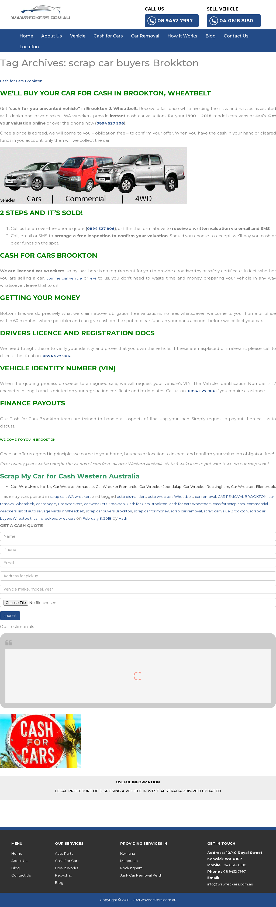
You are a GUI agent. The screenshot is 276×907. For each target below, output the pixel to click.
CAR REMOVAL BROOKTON (242, 496)
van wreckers (45, 518)
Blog (210, 36)
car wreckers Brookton (104, 504)
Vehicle (77, 36)
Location (29, 46)
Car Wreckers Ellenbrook (253, 486)
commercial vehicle (64, 278)
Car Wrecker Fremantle (116, 486)
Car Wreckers (70, 504)
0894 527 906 (110, 123)
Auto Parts (64, 853)
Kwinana (127, 853)
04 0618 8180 (231, 20)
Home (26, 36)
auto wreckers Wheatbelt (170, 496)
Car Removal (145, 36)
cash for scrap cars (229, 504)
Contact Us (236, 36)
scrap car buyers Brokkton (109, 511)
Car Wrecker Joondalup (160, 486)
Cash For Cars (67, 860)
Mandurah (129, 860)
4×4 (93, 278)
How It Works (182, 36)
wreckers (67, 518)
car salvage (46, 504)
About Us (51, 36)
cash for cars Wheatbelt (190, 504)
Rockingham (131, 868)
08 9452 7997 (170, 20)
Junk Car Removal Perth (141, 875)
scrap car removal (186, 511)
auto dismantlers (131, 496)
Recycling (63, 875)
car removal (205, 496)
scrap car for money (151, 511)
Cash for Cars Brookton (21, 81)
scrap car (58, 496)
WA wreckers (79, 496)
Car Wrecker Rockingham (206, 486)
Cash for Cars (108, 36)
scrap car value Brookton (226, 511)
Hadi (123, 518)
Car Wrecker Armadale (73, 486)
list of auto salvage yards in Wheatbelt (51, 511)
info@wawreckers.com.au (230, 884)
